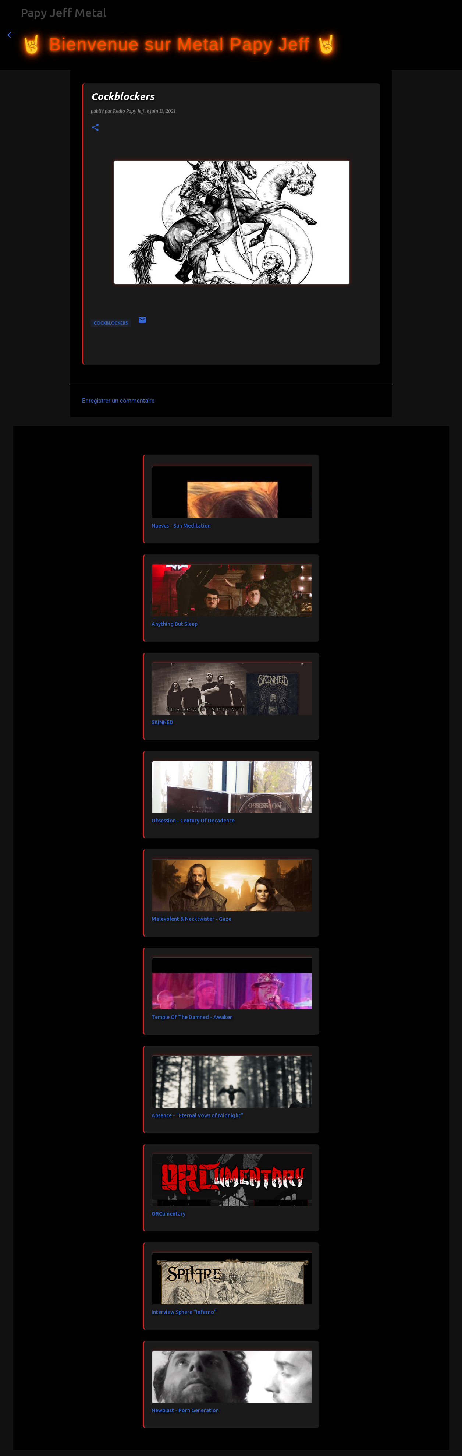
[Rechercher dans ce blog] (417, 35)
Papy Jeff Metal (63, 12)
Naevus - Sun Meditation (181, 526)
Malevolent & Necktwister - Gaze (191, 919)
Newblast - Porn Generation (185, 1410)
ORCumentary (168, 1214)
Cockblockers (111, 323)
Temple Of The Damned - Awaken (192, 1017)
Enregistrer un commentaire (118, 400)
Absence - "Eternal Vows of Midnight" (197, 1115)
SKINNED (162, 722)
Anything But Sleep (175, 624)
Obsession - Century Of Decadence (193, 821)
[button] (95, 128)
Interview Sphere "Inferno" (184, 1312)
